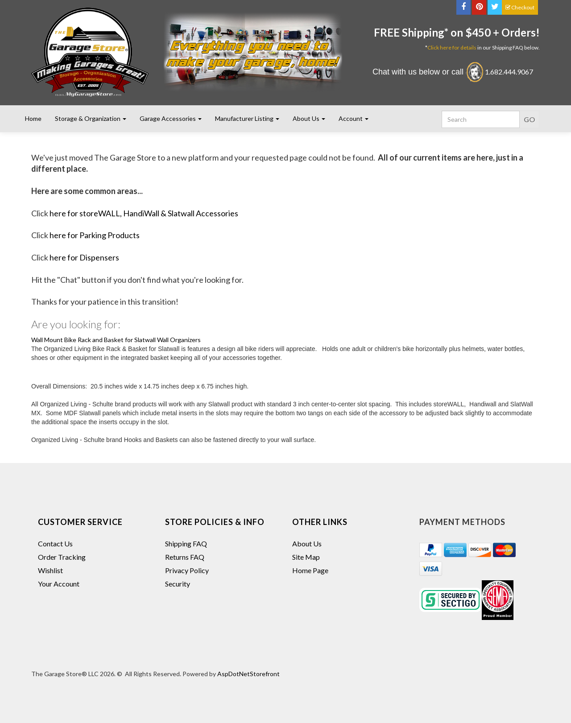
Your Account (58, 583)
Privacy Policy (187, 570)
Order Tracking (62, 557)
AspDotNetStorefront (248, 674)
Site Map (306, 557)
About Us (307, 543)
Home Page (310, 570)
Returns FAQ (184, 557)
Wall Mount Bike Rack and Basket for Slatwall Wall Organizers (116, 339)
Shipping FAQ (186, 543)
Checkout (519, 7)
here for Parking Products (95, 235)
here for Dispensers (84, 257)
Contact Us (55, 543)
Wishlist (50, 570)
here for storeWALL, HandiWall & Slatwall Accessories (144, 213)
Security (177, 583)
